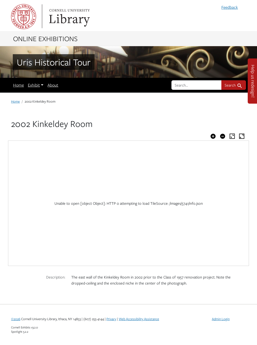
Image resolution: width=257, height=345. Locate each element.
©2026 (15, 319)
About (52, 85)
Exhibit (34, 85)
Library (69, 16)
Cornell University (23, 16)
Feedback (229, 7)
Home (18, 85)
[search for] (196, 85)
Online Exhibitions (45, 38)
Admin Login (221, 319)
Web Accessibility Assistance (139, 319)
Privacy (111, 319)
